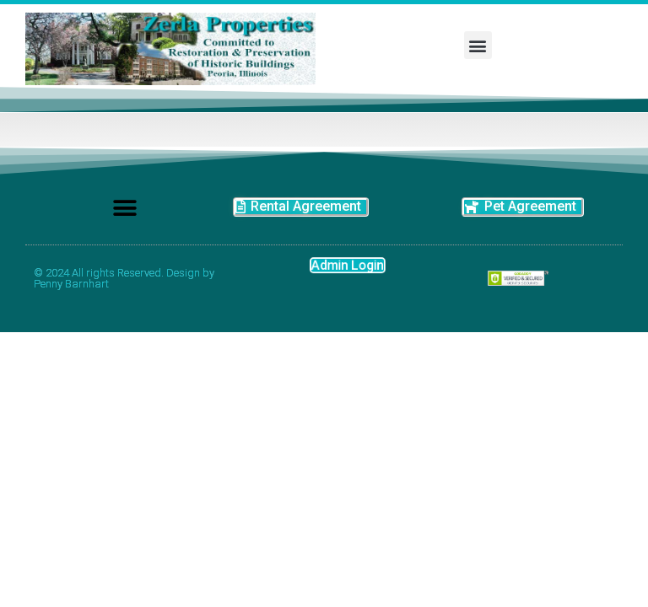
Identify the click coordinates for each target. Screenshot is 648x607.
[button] (478, 45)
